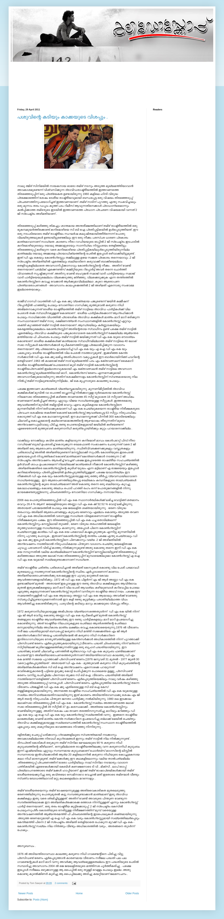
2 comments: (62, 883)
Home (79, 893)
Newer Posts (25, 893)
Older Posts (132, 893)
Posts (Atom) (40, 899)
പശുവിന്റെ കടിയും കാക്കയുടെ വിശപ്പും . (62, 117)
